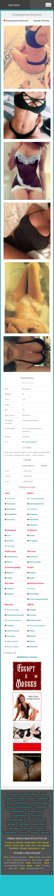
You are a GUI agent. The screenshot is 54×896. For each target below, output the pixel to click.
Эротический (12, 641)
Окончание (10, 530)
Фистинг (31, 551)
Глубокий (33, 509)
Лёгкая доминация (37, 626)
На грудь (10, 546)
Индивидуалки (31, 442)
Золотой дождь (13, 567)
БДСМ (30, 604)
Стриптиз (32, 530)
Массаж (9, 604)
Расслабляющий (14, 620)
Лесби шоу (10, 551)
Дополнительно (35, 583)
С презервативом (36, 498)
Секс (7, 493)
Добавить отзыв (27, 657)
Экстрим (9, 583)
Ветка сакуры (12, 647)
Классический (13, 610)
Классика (11, 498)
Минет (30, 493)
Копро (30, 567)
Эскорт (32, 589)
